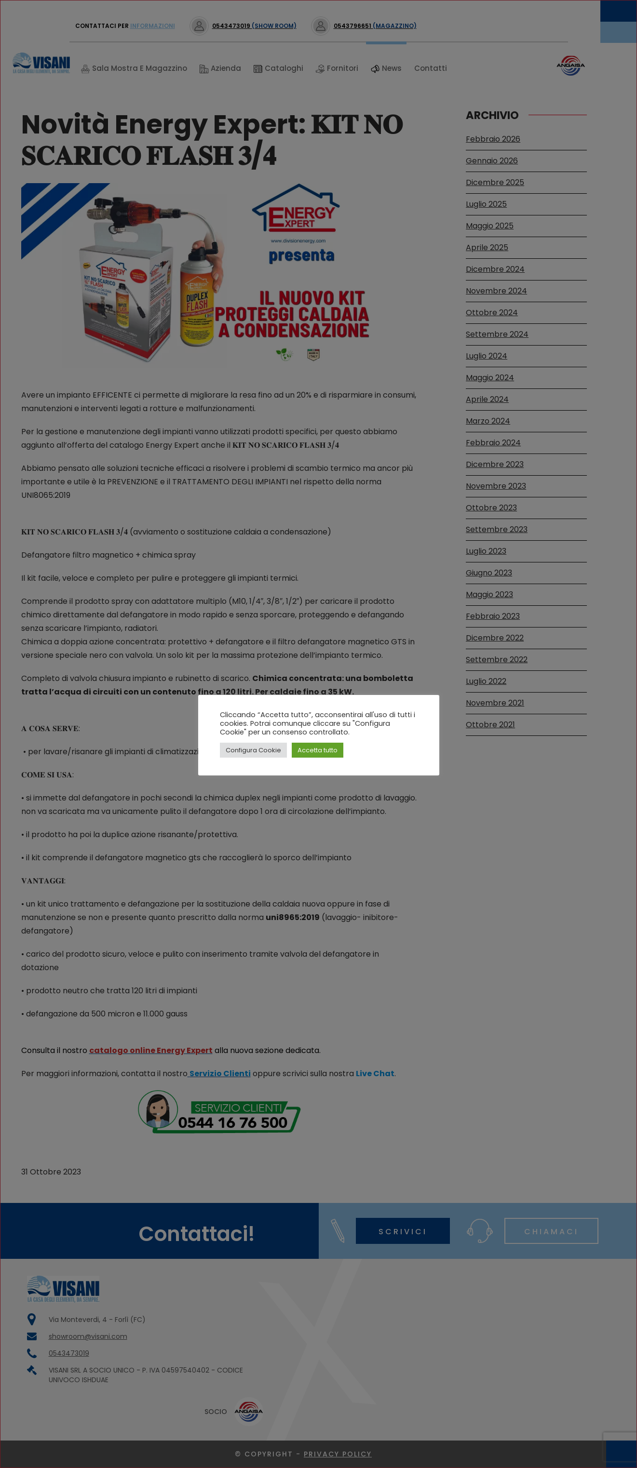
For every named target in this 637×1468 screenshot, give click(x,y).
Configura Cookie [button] (253, 750)
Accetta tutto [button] (318, 750)
